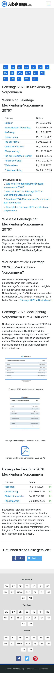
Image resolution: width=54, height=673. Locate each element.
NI (12, 73)
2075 (27, 79)
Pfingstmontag (11, 151)
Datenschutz (31, 669)
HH (40, 67)
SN (42, 73)
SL (35, 73)
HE (47, 67)
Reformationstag (12, 160)
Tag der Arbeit (11, 142)
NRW (20, 73)
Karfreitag (9, 132)
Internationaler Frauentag (17, 127)
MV (5, 73)
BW (5, 67)
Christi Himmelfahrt (14, 146)
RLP (28, 73)
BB (26, 67)
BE (19, 67)
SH (12, 79)
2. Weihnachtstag (13, 170)
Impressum (43, 669)
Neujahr (8, 123)
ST (5, 79)
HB (33, 67)
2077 (35, 79)
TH (19, 79)
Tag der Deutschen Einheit (18, 156)
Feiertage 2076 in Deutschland (35, 300)
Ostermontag (11, 137)
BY (13, 67)
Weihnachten (11, 165)
